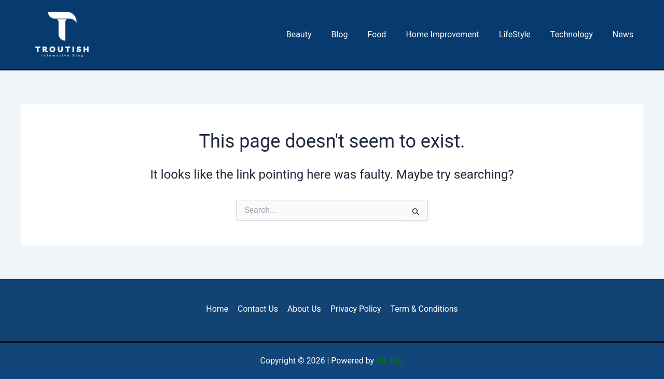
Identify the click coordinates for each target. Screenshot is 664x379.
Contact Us (258, 309)
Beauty (319, 34)
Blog (356, 34)
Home (219, 309)
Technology (576, 34)
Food (390, 34)
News (624, 34)
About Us (304, 309)
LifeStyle (522, 34)
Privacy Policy (355, 309)
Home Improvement (453, 34)
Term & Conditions (423, 309)
